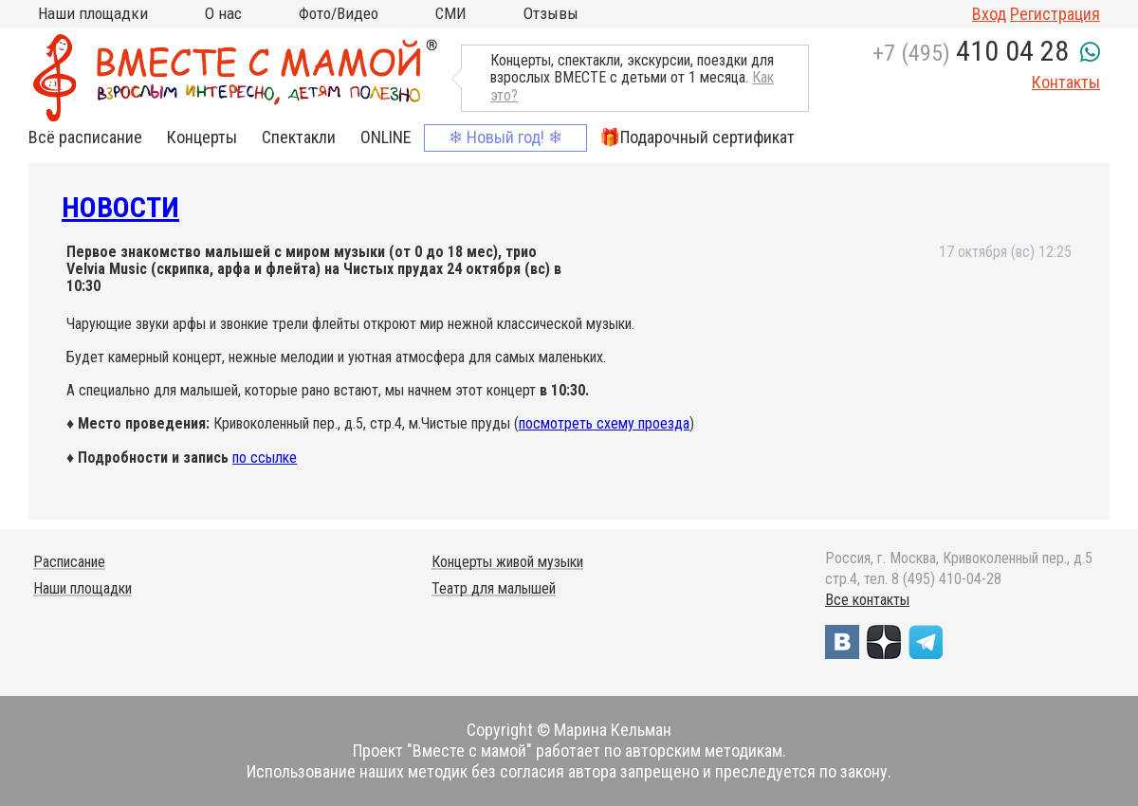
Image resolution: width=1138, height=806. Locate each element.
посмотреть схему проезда (604, 423)
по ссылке (264, 458)
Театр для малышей (493, 588)
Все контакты (867, 600)
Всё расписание (85, 137)
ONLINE (386, 137)
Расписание (69, 562)
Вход (989, 14)
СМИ (451, 13)
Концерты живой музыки (507, 562)
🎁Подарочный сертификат (697, 137)
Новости (120, 207)
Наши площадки (93, 13)
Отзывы (550, 13)
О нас (223, 13)
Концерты (202, 137)
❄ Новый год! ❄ (505, 137)
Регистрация (1055, 14)
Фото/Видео (338, 13)
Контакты (1066, 82)
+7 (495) (970, 53)
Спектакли (299, 137)
